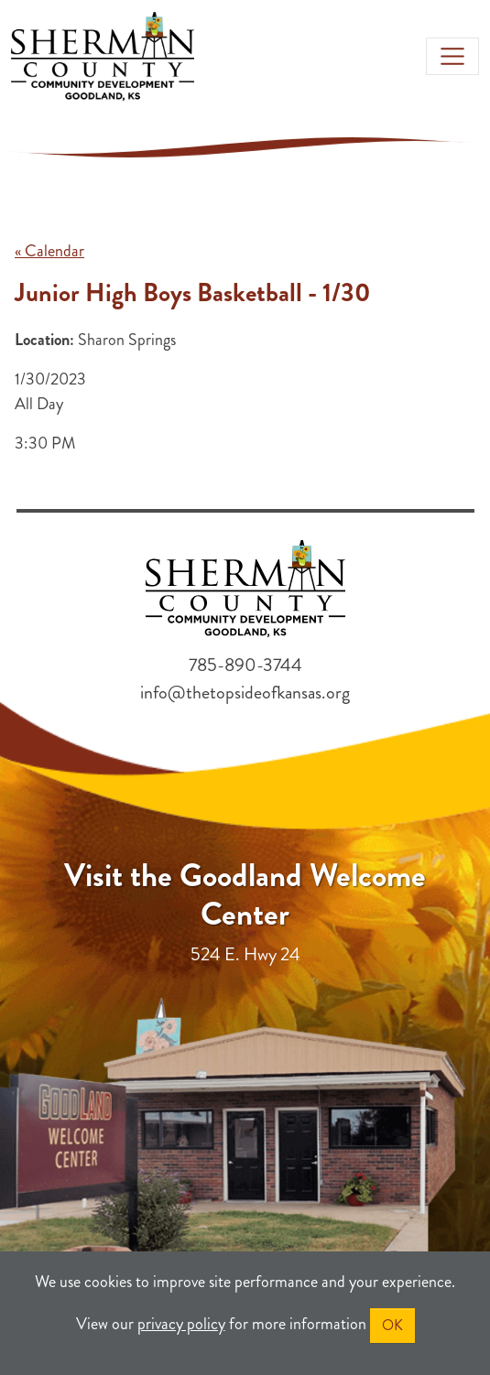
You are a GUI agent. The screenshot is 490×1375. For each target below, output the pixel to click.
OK (392, 1325)
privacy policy (181, 1324)
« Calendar (49, 251)
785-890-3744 (245, 665)
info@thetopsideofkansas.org (245, 692)
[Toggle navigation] (452, 57)
